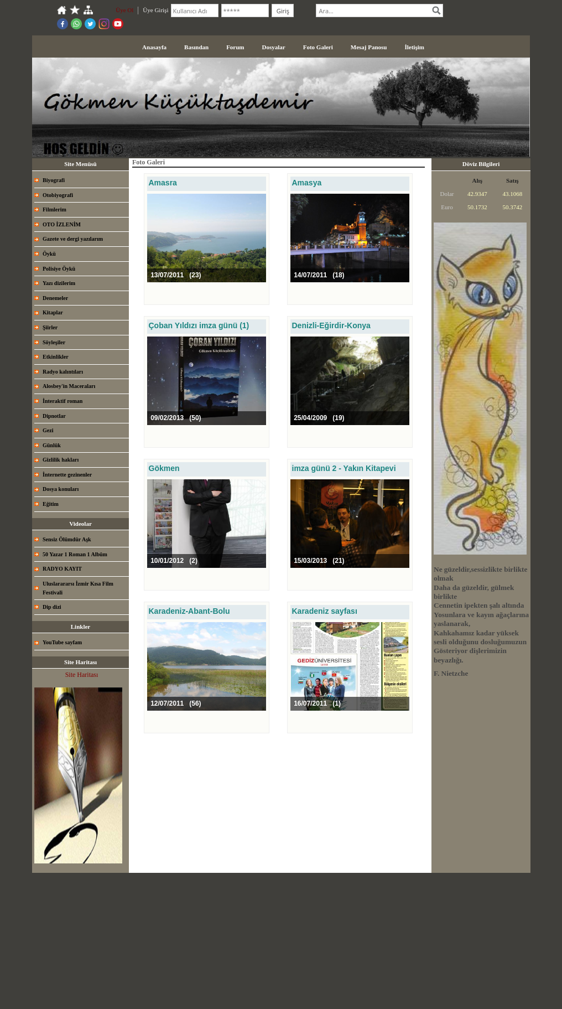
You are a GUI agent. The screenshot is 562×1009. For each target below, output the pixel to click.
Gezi (48, 430)
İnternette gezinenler (67, 475)
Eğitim (51, 504)
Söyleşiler (54, 342)
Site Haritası (81, 675)
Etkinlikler (56, 357)
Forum (235, 47)
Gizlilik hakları (61, 460)
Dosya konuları (61, 489)
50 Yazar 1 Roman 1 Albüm (75, 554)
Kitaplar (53, 312)
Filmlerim (54, 209)
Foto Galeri (318, 47)
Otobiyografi (58, 195)
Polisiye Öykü (59, 269)
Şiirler (50, 327)
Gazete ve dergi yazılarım (73, 239)
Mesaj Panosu (369, 47)
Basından (196, 47)
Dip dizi (52, 607)
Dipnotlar (54, 416)
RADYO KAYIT (62, 569)
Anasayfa (154, 47)
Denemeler (55, 298)
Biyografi (54, 180)
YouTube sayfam (62, 642)
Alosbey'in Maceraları (69, 386)
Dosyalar (273, 47)
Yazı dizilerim (59, 283)
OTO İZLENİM (62, 224)
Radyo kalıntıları (63, 372)
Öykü (49, 254)
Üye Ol (124, 10)
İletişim (414, 47)
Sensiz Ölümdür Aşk (67, 539)
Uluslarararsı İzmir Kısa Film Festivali (78, 588)
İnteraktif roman (62, 401)
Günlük (52, 445)
